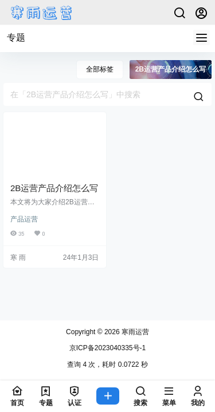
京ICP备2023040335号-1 (107, 348)
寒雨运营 (134, 332)
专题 (16, 37)
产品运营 (24, 219)
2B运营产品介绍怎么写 (54, 188)
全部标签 (100, 69)
